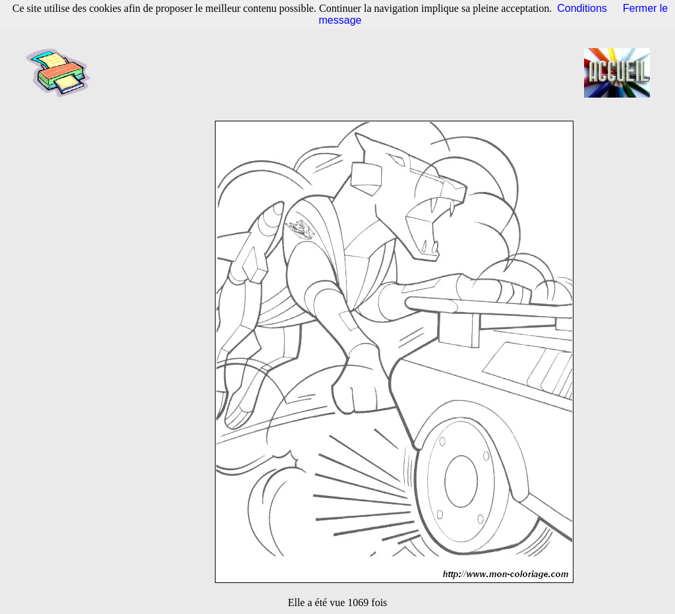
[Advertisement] (341, 72)
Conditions (582, 8)
